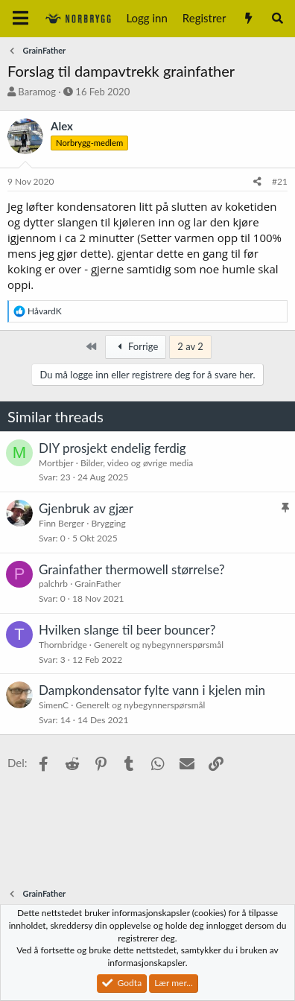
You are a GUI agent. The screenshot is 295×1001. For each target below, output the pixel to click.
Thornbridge (63, 644)
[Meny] (20, 18)
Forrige (135, 346)
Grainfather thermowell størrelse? (132, 569)
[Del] (257, 182)
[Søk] (277, 18)
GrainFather (97, 583)
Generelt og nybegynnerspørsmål (158, 644)
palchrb (53, 583)
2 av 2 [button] (190, 346)
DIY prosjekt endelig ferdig (112, 448)
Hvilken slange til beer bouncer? (127, 630)
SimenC (54, 705)
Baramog (37, 92)
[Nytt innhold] (247, 18)
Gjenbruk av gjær (86, 508)
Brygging (108, 523)
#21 (280, 181)
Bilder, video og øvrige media (136, 462)
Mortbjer (56, 462)
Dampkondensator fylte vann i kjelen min (152, 690)
